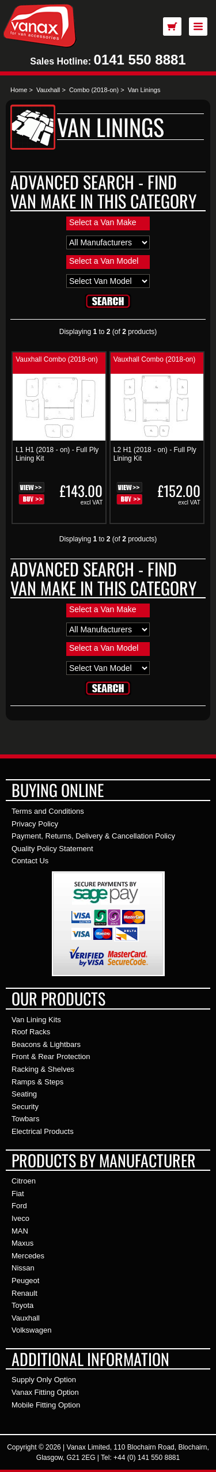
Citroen (24, 1181)
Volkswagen (31, 1330)
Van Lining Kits (36, 1019)
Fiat (18, 1193)
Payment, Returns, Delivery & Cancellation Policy (93, 836)
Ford (19, 1205)
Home (18, 89)
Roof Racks (31, 1031)
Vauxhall (48, 89)
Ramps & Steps (37, 1082)
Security (25, 1106)
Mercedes (28, 1255)
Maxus (22, 1243)
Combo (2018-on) (94, 89)
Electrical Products (43, 1131)
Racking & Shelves (43, 1069)
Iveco (20, 1218)
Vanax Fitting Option (45, 1392)
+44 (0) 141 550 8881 (146, 1458)
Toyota (22, 1305)
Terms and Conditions (48, 811)
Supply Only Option (44, 1379)
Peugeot (25, 1280)
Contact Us (30, 860)
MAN (20, 1231)
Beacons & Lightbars (46, 1044)
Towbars (25, 1118)
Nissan (23, 1268)
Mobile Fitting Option (46, 1405)
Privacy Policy (35, 824)
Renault (24, 1293)
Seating (24, 1094)
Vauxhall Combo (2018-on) (57, 359)
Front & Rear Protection (51, 1056)
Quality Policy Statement (52, 848)
